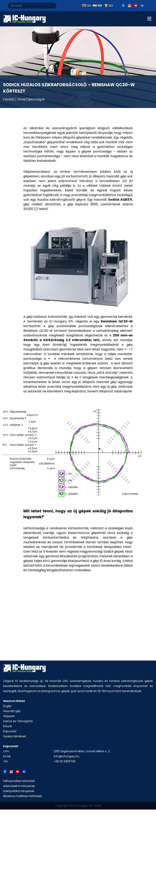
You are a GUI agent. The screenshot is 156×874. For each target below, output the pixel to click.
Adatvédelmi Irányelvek (19, 786)
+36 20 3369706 (64, 761)
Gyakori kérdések (14, 736)
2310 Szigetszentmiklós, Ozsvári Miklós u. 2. (82, 751)
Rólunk (7, 726)
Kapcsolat (10, 731)
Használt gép (12, 711)
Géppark (9, 716)
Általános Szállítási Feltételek (22, 796)
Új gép (7, 706)
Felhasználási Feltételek (19, 781)
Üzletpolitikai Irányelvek (18, 791)
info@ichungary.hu (66, 756)
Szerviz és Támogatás (18, 721)
